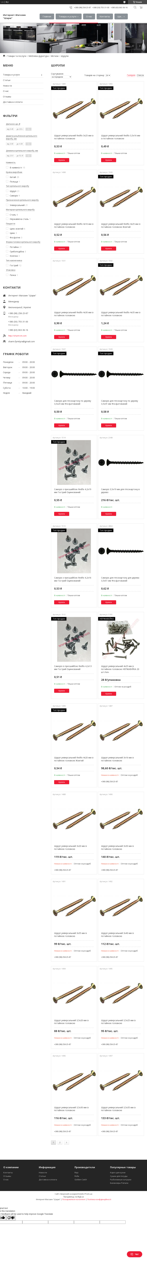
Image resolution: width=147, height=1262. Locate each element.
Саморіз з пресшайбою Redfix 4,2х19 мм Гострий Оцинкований (72, 491)
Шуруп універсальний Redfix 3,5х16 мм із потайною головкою (120, 137)
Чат (134, 1254)
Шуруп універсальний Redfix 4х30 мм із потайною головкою (73, 314)
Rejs (76, 1172)
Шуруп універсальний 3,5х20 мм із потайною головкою (71, 1022)
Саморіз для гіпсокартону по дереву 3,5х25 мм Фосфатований (72, 402)
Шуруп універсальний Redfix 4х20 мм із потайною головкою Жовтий (73, 759)
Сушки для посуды (119, 1176)
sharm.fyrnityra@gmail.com (21, 341)
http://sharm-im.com (17, 335)
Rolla (77, 1176)
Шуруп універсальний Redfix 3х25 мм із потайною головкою (73, 137)
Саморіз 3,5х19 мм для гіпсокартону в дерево (120, 491)
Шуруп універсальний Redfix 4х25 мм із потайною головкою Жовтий (120, 225)
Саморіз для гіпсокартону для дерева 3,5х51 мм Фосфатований (120, 579)
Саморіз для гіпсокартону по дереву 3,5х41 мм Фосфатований (119, 402)
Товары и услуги (67, 16)
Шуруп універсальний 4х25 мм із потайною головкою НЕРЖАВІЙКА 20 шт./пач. (120, 669)
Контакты (105, 16)
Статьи (6, 80)
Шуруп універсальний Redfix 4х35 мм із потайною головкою (120, 314)
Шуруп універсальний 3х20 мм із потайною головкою (70, 847)
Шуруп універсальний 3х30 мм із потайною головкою (117, 847)
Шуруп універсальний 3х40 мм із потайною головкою (117, 934)
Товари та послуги (16, 56)
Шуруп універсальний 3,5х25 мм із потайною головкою (118, 1022)
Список (140, 75)
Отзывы (7, 96)
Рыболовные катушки (120, 1179)
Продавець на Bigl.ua (73, 1196)
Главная (47, 16)
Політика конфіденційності (99, 1199)
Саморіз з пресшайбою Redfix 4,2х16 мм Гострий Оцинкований (72, 579)
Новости (7, 85)
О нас (89, 16)
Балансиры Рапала (119, 1183)
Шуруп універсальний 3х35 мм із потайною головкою (70, 934)
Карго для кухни (117, 1172)
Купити (61, 160)
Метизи (54, 56)
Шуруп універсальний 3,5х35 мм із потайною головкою (118, 1109)
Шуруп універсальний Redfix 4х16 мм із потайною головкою (73, 225)
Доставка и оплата (12, 102)
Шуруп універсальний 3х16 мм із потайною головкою (117, 759)
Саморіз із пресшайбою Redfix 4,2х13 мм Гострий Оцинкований (73, 668)
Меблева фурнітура (38, 56)
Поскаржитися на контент (73, 1199)
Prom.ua (88, 1194)
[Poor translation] (11, 1217)
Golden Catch (81, 1179)
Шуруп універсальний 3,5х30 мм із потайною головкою (71, 1109)
